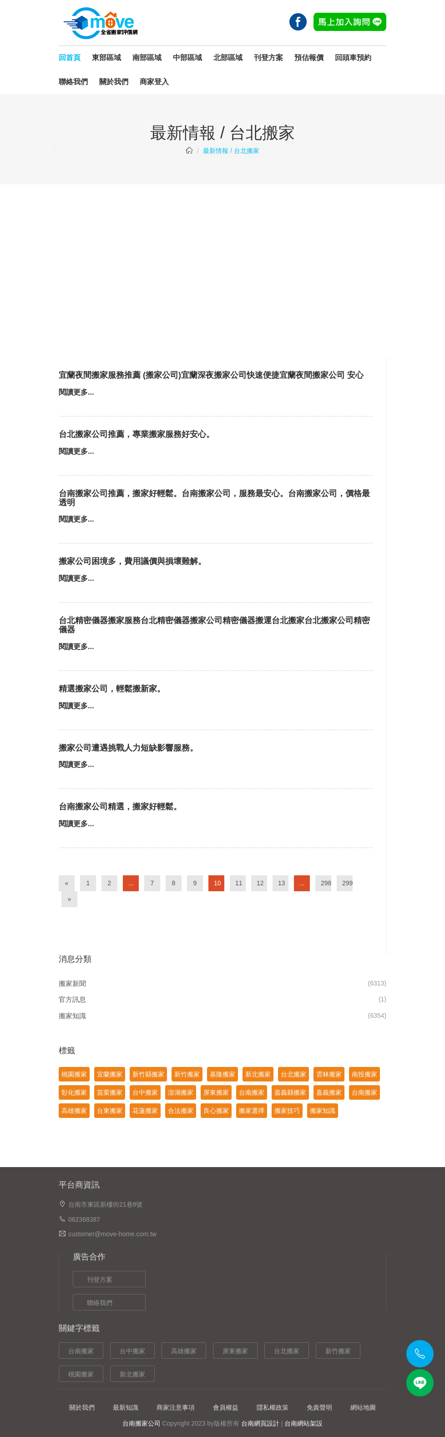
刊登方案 (268, 57)
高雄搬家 (74, 1110)
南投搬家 (364, 1074)
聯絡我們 (73, 82)
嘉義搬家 (329, 1092)
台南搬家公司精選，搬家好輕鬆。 (120, 806)
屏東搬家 (216, 1092)
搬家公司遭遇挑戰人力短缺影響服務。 (128, 747)
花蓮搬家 (145, 1110)
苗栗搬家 (109, 1092)
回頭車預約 (353, 57)
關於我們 (113, 82)
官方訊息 (72, 999)
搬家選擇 (251, 1110)
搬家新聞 (72, 983)
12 (260, 883)
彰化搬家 (74, 1092)
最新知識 (125, 1407)
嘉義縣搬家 (290, 1092)
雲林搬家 (329, 1074)
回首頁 (70, 57)
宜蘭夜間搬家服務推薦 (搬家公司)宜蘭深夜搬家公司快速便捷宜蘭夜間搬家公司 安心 (211, 375)
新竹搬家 (187, 1074)
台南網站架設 (303, 1423)
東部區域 (106, 57)
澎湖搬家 (180, 1092)
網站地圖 (363, 1407)
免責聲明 (319, 1407)
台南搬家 (251, 1092)
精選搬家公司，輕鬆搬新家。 (112, 688)
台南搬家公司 (141, 1423)
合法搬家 (180, 1110)
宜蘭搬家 (109, 1074)
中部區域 (187, 57)
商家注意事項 (176, 1407)
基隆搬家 (222, 1074)
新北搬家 (258, 1074)
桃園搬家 (74, 1074)
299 (347, 883)
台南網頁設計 (260, 1423)
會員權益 (225, 1407)
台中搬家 (145, 1092)
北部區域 (228, 57)
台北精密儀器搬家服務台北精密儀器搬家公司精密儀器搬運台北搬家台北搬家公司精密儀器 (214, 625)
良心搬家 (216, 1110)
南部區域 (147, 57)
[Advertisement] (222, 252)
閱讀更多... (76, 392)
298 (326, 883)
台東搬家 (109, 1110)
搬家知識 (72, 1016)
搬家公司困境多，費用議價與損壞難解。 (132, 561)
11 (239, 883)
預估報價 (309, 57)
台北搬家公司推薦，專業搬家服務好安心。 (136, 434)
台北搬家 (293, 1074)
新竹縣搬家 (148, 1074)
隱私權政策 (272, 1407)
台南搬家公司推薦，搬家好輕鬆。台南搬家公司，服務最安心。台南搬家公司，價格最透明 (214, 498)
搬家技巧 (287, 1110)
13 (281, 883)
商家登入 (154, 82)
